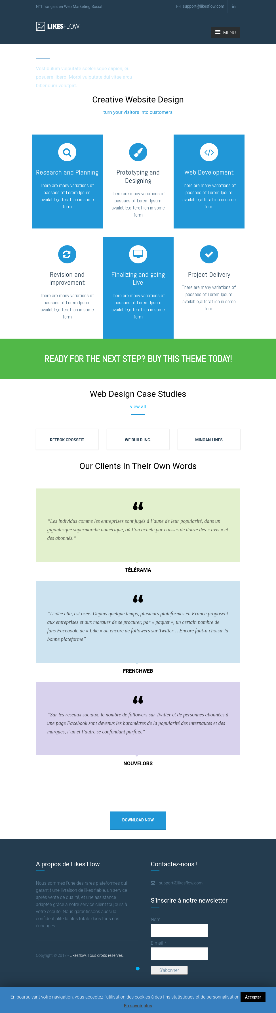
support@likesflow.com (200, 6)
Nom (156, 919)
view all (138, 406)
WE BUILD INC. (138, 440)
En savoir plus (138, 1005)
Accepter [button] (253, 997)
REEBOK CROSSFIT (67, 440)
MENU (225, 32)
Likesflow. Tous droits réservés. (80, 955)
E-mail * (158, 943)
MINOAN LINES (209, 440)
